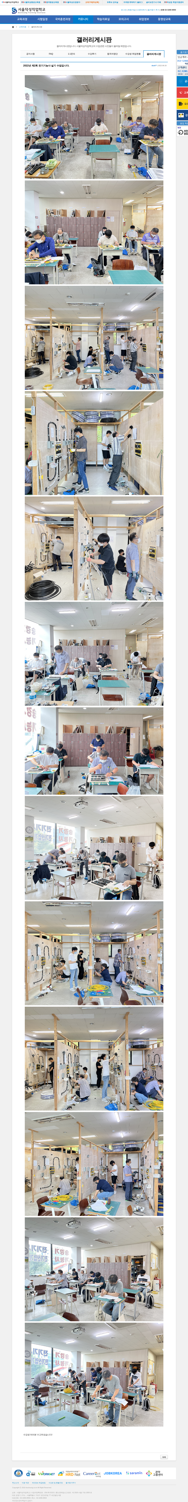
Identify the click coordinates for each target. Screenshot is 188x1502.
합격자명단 (112, 54)
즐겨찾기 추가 (153, 10)
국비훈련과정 (63, 19)
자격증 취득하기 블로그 (133, 2)
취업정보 (144, 19)
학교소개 (15, 1483)
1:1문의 (71, 54)
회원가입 (131, 10)
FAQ (51, 54)
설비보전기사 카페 (153, 2)
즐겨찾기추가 (71, 1483)
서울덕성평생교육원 (30, 2)
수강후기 (92, 54)
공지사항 (30, 54)
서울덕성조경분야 (71, 2)
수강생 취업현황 (133, 54)
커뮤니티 (83, 19)
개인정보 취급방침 (39, 1483)
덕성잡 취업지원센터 (173, 2)
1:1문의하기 (141, 10)
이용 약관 (25, 1483)
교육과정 (22, 19)
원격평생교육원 (51, 2)
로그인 (123, 10)
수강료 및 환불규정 (56, 1483)
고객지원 (22, 27)
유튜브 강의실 (112, 2)
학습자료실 (103, 19)
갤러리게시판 (154, 54)
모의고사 (124, 19)
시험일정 (42, 19)
